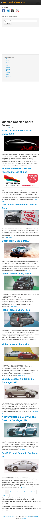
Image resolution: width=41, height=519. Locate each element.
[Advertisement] (18, 101)
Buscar (7, 23)
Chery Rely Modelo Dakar (15, 241)
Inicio (4, 128)
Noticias (8, 128)
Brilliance (8, 76)
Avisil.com (23, 518)
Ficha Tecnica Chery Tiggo (16, 273)
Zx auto (8, 72)
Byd (7, 65)
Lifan (7, 60)
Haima (8, 67)
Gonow (8, 69)
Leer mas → (29, 165)
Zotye (7, 74)
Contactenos (27, 516)
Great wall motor (10, 64)
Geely (7, 62)
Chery (8, 59)
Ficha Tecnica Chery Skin (15, 344)
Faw (7, 71)
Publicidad (35, 516)
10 (4, 495)
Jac (7, 78)
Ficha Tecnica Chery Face (16, 310)
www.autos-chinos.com (9, 516)
